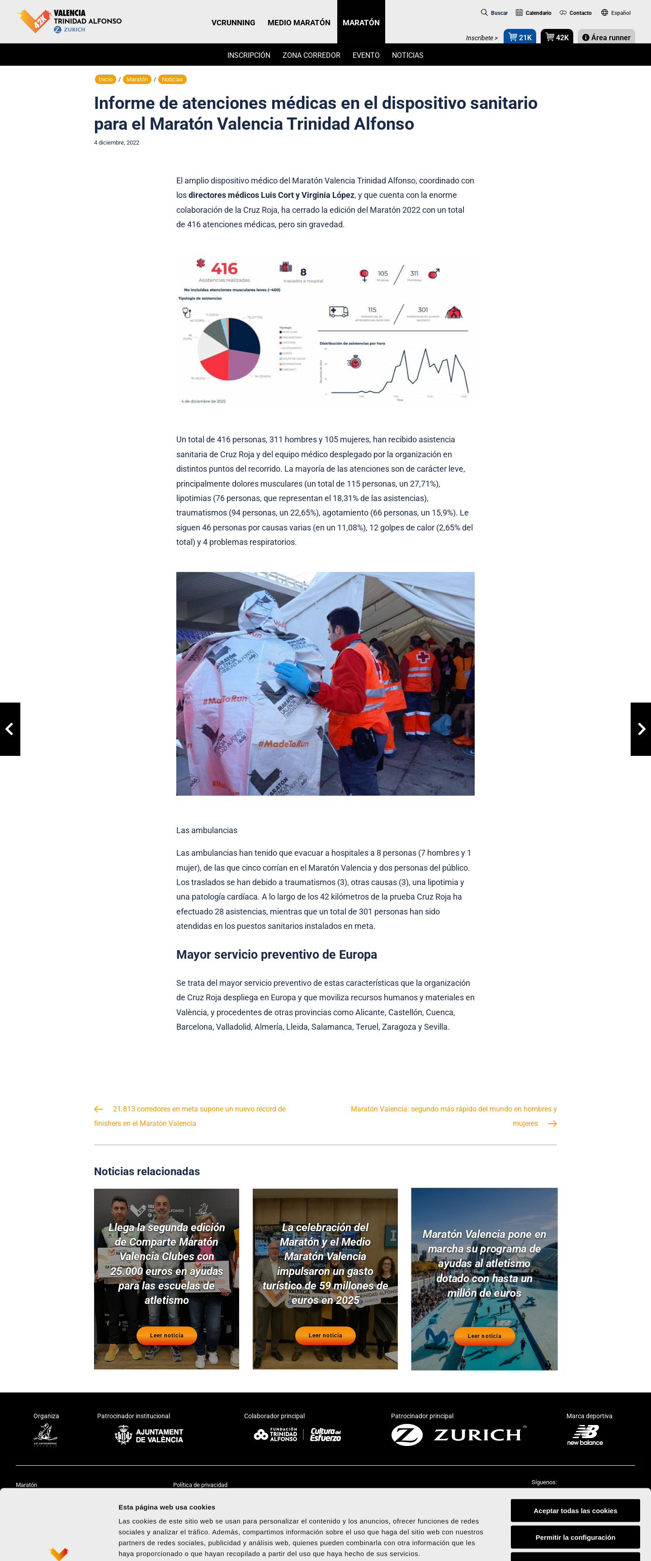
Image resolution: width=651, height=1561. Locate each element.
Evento (366, 55)
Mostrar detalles (485, 1543)
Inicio (106, 79)
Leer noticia (167, 1336)
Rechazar (576, 1503)
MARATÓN (361, 22)
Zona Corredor (311, 55)
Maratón (137, 79)
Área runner (606, 37)
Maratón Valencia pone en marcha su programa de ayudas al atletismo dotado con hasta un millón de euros (484, 1266)
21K (520, 37)
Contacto (576, 13)
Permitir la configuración (576, 1477)
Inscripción (248, 55)
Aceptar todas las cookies (575, 1450)
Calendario (534, 13)
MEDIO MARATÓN (299, 22)
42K (557, 37)
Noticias (408, 55)
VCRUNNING (233, 22)
